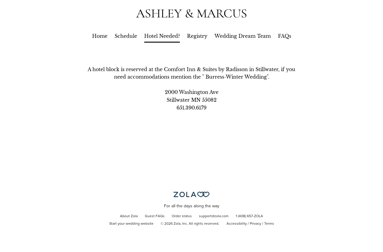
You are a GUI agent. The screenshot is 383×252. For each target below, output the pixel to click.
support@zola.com (214, 216)
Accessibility (237, 224)
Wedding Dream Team (243, 36)
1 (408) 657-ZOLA (249, 216)
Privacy (255, 224)
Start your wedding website (131, 224)
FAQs (284, 36)
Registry (197, 36)
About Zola (129, 216)
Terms (269, 224)
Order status (182, 216)
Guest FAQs (155, 216)
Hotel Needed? (162, 36)
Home (99, 36)
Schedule (126, 36)
